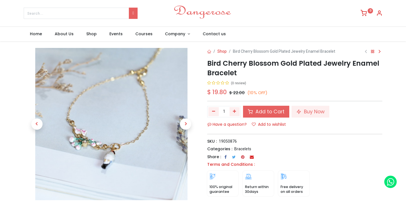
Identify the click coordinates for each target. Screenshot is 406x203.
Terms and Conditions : (231, 164)
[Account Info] (379, 14)
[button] (37, 124)
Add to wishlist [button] (269, 124)
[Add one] (235, 111)
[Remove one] (213, 111)
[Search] (133, 13)
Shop (222, 51)
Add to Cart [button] (266, 111)
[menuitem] (36, 34)
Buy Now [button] (310, 111)
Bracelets (242, 149)
